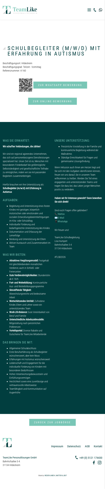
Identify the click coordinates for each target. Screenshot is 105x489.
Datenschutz (74, 446)
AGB (87, 446)
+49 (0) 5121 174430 (90, 457)
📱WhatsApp (61, 221)
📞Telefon (60, 214)
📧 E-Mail (59, 217)
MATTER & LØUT (61, 475)
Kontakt (98, 446)
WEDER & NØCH (50, 475)
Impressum (57, 446)
